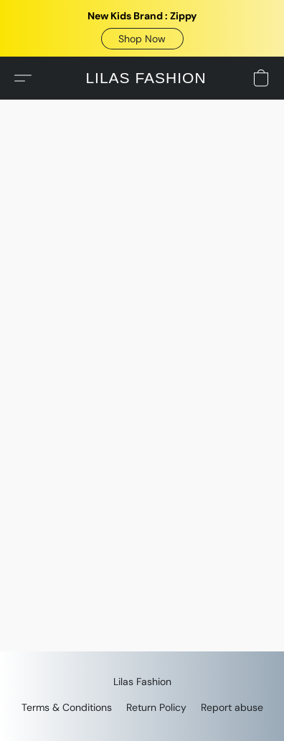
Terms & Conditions (67, 707)
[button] (142, 38)
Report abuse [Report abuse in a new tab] (232, 707)
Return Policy (156, 707)
